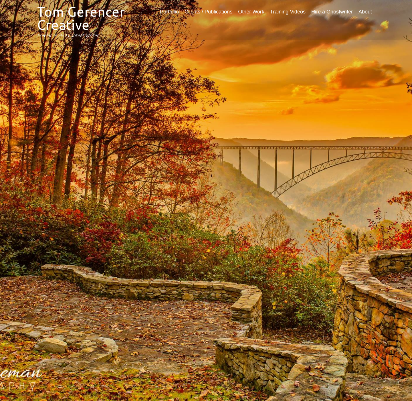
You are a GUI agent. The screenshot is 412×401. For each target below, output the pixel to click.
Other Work (251, 12)
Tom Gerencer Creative (81, 18)
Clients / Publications (208, 12)
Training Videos (288, 12)
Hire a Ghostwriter (332, 12)
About (365, 12)
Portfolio (169, 12)
